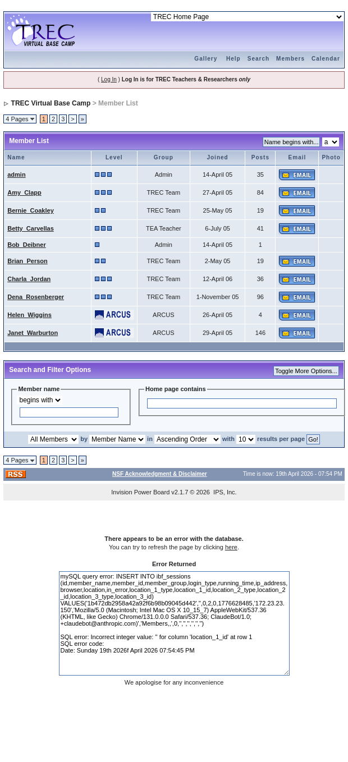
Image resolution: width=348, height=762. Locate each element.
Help (233, 59)
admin (16, 174)
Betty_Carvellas (30, 228)
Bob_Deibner (26, 244)
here (231, 547)
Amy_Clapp (24, 192)
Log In (109, 79)
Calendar (326, 59)
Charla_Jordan (29, 279)
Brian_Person (27, 261)
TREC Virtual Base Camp (51, 103)
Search (258, 59)
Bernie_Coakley (30, 210)
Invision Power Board (140, 492)
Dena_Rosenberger (35, 296)
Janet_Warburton (32, 332)
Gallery (205, 59)
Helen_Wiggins (29, 314)
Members (290, 59)
